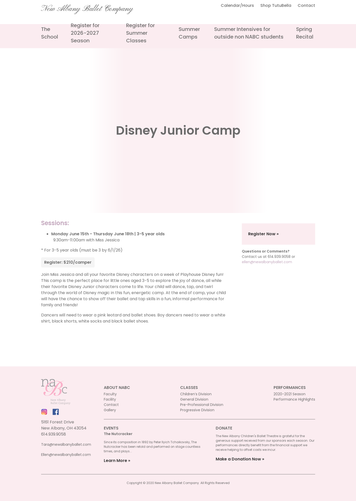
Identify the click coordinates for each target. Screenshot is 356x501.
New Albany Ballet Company (87, 9)
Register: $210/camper (68, 262)
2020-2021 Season (290, 394)
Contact (306, 5)
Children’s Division (196, 394)
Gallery (110, 410)
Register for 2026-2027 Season (85, 33)
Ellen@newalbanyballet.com (66, 454)
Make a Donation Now (238, 459)
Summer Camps (189, 33)
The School (49, 33)
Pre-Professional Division (201, 404)
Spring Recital (304, 33)
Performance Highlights (294, 399)
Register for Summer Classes (140, 33)
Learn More (115, 460)
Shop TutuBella (275, 5)
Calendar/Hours (237, 5)
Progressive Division (197, 410)
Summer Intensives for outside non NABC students (248, 33)
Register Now (262, 234)
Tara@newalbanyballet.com (66, 444)
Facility (110, 399)
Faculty (110, 394)
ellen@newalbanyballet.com (267, 261)
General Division (194, 399)
